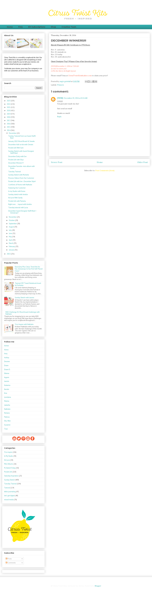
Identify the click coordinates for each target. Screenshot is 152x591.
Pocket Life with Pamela (17, 201)
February (12, 246)
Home (10, 27)
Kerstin (6, 389)
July (10, 230)
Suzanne (7, 425)
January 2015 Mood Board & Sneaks (21, 141)
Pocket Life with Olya (16, 160)
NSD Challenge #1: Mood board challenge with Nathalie (22, 313)
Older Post (142, 162)
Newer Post (56, 162)
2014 (9, 130)
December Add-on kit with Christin (20, 144)
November (13, 217)
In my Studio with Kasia (16, 191)
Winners (60, 85)
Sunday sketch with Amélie (18, 194)
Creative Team (69, 27)
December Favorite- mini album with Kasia (21, 167)
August (11, 227)
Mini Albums (8, 464)
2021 (9, 107)
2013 (9, 254)
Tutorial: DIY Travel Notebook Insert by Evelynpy (28, 284)
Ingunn (6, 377)
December (13, 133)
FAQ (20, 27)
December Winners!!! (16, 163)
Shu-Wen (7, 421)
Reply (59, 117)
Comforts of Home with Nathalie (20, 185)
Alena (6, 350)
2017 (9, 120)
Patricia (6, 417)
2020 (9, 110)
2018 (9, 117)
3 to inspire (8, 452)
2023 (9, 101)
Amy (5, 353)
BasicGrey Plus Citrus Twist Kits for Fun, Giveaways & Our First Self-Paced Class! (28, 269)
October (12, 220)
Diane (6, 365)
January (12, 250)
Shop (53, 27)
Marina (6, 401)
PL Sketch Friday (10, 468)
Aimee (6, 346)
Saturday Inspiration (11, 476)
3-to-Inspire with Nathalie (24, 324)
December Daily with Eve (17, 156)
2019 (9, 114)
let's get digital (9, 496)
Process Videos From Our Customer (21, 178)
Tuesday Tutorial (14, 171)
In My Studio (8, 456)
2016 (9, 124)
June (10, 233)
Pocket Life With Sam (16, 148)
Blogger (98, 586)
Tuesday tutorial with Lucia (18, 207)
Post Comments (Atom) (104, 170)
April (11, 240)
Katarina (7, 385)
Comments (11, 563)
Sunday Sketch (9, 480)
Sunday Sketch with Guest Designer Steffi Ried (21, 152)
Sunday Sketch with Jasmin (24, 297)
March (11, 243)
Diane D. (7, 369)
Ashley (6, 357)
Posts (9, 559)
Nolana (7, 413)
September (13, 223)
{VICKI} (60, 98)
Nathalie (7, 409)
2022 (9, 104)
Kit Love (7, 460)
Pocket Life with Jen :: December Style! (22, 181)
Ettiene (6, 373)
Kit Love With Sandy (15, 198)
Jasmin (6, 381)
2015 (9, 127)
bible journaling (10, 491)
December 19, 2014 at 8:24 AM (75, 98)
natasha (7, 405)
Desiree (7, 361)
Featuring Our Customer (17, 188)
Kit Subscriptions (36, 27)
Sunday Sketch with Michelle (18, 175)
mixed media (9, 500)
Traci (6, 429)
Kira (5, 393)
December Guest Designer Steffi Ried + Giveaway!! (22, 212)
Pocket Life (8, 472)
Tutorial (7, 488)
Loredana (7, 397)
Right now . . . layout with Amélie (20, 204)
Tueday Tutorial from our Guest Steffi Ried (22, 137)
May (10, 237)
